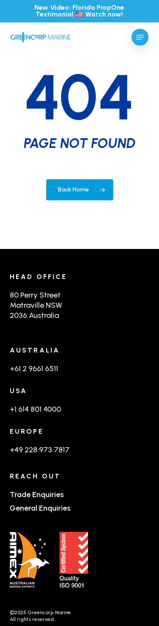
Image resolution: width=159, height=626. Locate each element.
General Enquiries (40, 508)
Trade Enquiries (37, 494)
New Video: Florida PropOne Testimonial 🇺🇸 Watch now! (79, 10)
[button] (139, 37)
